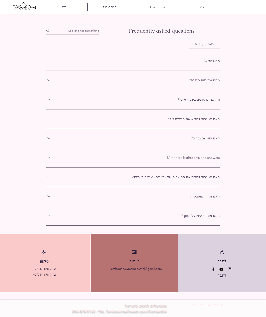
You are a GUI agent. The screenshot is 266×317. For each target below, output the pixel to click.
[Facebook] (213, 269)
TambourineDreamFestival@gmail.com (136, 269)
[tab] (204, 44)
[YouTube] (221, 269)
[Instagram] (229, 269)
